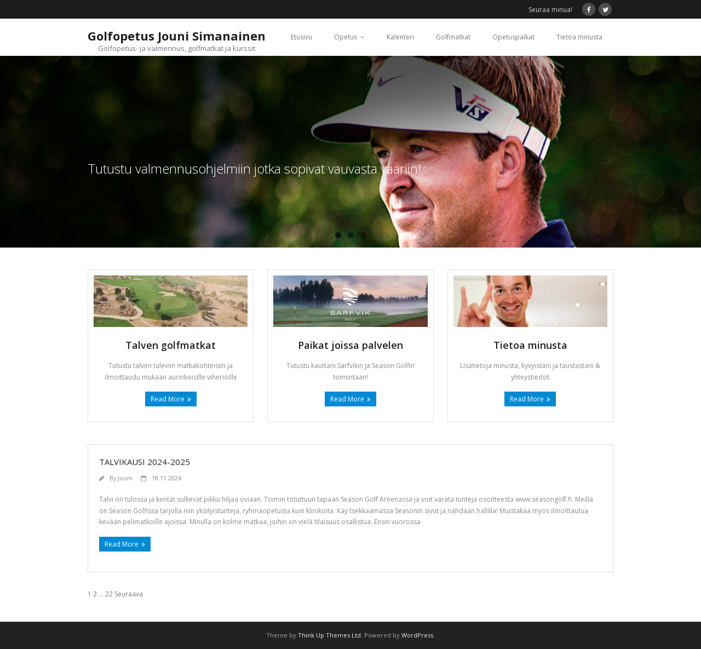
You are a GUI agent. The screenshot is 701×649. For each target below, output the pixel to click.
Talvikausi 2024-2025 (144, 461)
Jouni (125, 478)
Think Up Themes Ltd (329, 635)
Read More (168, 399)
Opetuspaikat (513, 37)
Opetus (345, 37)
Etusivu (301, 37)
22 (109, 594)
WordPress (417, 635)
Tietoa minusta (579, 37)
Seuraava (128, 594)
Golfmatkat (453, 37)
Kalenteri (400, 37)
